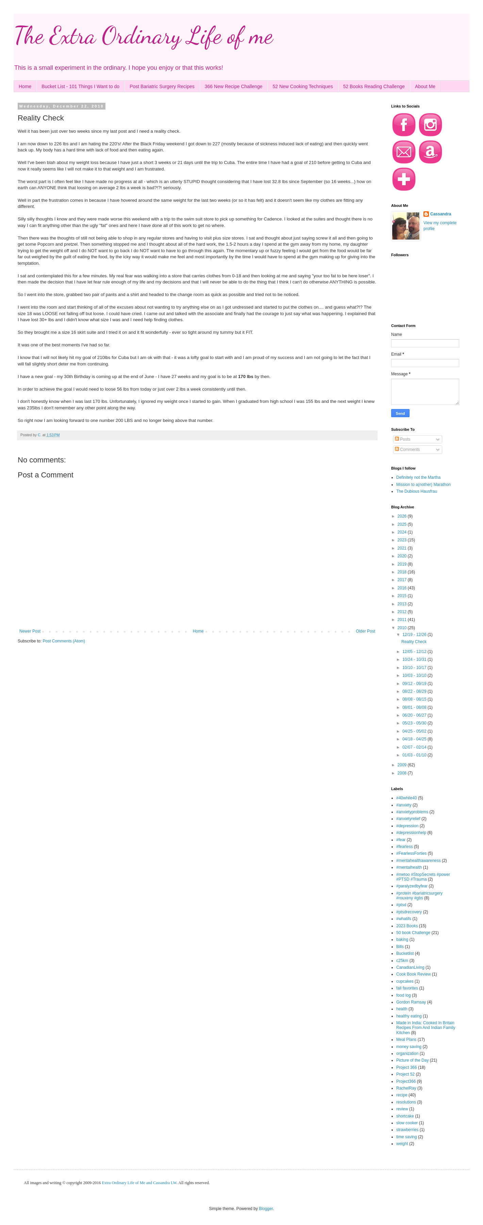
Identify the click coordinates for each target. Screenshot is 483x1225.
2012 (403, 611)
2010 (403, 627)
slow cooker (407, 1123)
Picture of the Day (412, 1060)
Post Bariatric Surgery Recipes (162, 86)
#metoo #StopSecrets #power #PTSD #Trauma (423, 877)
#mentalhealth (409, 867)
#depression (407, 825)
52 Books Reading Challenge (374, 86)
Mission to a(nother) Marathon (423, 484)
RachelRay (406, 1088)
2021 (403, 548)
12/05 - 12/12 (415, 651)
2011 (403, 619)
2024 (403, 532)
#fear (400, 839)
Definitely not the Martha (418, 477)
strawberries (407, 1129)
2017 (403, 579)
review (402, 1109)
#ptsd (401, 904)
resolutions (406, 1102)
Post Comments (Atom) (64, 641)
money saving (408, 1046)
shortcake (405, 1116)
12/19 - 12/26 (415, 634)
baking (402, 939)
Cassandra (440, 214)
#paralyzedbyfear (412, 886)
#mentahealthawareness (418, 860)
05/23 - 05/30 (415, 723)
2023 (403, 540)
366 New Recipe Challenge (234, 86)
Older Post (365, 631)
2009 (403, 765)
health (401, 1009)
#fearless (404, 846)
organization (407, 1053)
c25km (402, 960)
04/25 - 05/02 (415, 731)
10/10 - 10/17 (415, 667)
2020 (403, 556)
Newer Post (29, 631)
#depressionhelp (411, 832)
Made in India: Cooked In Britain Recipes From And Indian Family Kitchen (425, 1027)
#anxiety (404, 805)
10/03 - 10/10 (415, 675)
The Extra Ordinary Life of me (143, 35)
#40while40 (406, 798)
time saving (406, 1136)
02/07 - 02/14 (415, 747)
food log (403, 995)
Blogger (266, 1208)
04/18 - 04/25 (415, 739)
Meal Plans (406, 1039)
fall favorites (407, 988)
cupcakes (405, 981)
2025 (403, 524)
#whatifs (403, 918)
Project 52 (405, 1074)
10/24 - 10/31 (415, 659)
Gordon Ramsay (411, 1002)
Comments (407, 449)
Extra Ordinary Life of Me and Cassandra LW (139, 1182)
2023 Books (407, 926)
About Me (425, 86)
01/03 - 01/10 (415, 755)
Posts (402, 439)
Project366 (406, 1081)
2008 (403, 773)
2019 (403, 564)
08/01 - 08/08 (415, 707)
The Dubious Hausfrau (416, 491)
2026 (403, 516)
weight (402, 1143)
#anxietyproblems (412, 812)
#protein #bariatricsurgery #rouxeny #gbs (419, 895)
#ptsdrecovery (409, 912)
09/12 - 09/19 (415, 683)
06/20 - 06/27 (415, 715)
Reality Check (414, 641)
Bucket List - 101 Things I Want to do (80, 86)
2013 (403, 604)
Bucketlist (405, 953)
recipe (401, 1095)
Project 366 (406, 1067)
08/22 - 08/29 (415, 691)
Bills (400, 946)
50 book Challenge (413, 932)
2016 (403, 588)
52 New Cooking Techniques (302, 86)
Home (25, 86)
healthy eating (409, 1016)
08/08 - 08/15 (415, 699)
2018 (403, 572)
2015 (403, 595)
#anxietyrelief (408, 818)
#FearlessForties (411, 853)
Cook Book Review (413, 974)
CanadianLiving (410, 967)
